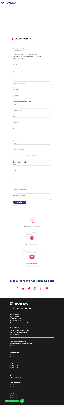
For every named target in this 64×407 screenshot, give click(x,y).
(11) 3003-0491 (15, 317)
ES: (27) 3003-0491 (15, 319)
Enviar (19, 202)
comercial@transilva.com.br (20, 323)
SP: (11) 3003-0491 (15, 321)
